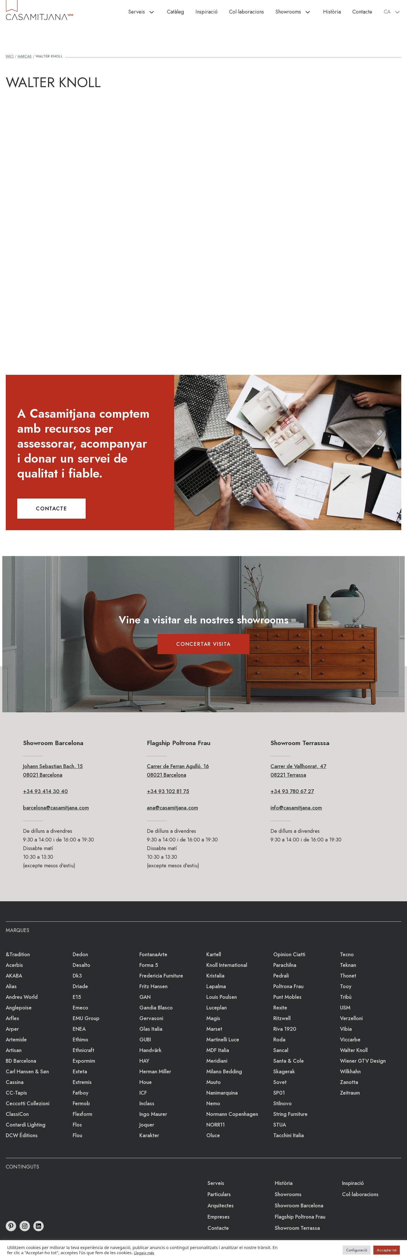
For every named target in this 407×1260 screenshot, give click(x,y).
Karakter (149, 1135)
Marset (214, 1029)
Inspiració (206, 12)
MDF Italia (217, 1050)
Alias (11, 986)
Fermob (81, 1103)
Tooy (346, 986)
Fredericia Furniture (161, 976)
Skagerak (284, 1071)
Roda (279, 1039)
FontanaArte (153, 954)
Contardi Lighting (25, 1125)
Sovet (280, 1082)
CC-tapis (16, 1093)
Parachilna (284, 965)
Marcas (25, 56)
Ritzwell (282, 1018)
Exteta (80, 1071)
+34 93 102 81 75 (168, 791)
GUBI (145, 1039)
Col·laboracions (246, 12)
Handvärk (150, 1050)
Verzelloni (351, 1018)
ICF (143, 1093)
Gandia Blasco (156, 1007)
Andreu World (22, 997)
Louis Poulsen (221, 997)
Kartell (213, 954)
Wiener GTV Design (363, 1061)
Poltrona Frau (288, 986)
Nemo (213, 1103)
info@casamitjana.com (296, 808)
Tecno (347, 954)
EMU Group (86, 1018)
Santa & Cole (288, 1061)
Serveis (144, 12)
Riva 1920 (284, 1029)
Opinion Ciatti (289, 954)
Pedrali (281, 976)
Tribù (346, 997)
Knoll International (226, 965)
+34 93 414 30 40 (45, 791)
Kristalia (215, 976)
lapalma (216, 986)
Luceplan (216, 1007)
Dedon (80, 954)
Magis (213, 1018)
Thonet (348, 976)
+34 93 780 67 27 (292, 791)
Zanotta (349, 1082)
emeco (80, 1007)
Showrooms (296, 12)
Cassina (15, 1082)
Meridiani (216, 1061)
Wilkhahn (350, 1071)
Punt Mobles (287, 997)
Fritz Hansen (153, 986)
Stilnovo (282, 1103)
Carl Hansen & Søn (27, 1071)
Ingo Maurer (153, 1114)
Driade (80, 986)
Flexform (82, 1114)
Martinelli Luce (222, 1039)
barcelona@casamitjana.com (56, 808)
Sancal (280, 1050)
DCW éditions (22, 1135)
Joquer (146, 1125)
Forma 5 (148, 965)
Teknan (348, 965)
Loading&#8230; (203, 223)
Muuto (213, 1082)
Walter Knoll (354, 1050)
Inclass (146, 1103)
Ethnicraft (83, 1050)
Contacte (362, 12)
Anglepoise (19, 1007)
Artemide (16, 1039)
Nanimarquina (222, 1093)
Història (332, 12)
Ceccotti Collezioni (27, 1103)
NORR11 (215, 1125)
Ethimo (80, 1039)
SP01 (279, 1093)
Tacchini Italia (288, 1135)
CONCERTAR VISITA (203, 644)
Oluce (213, 1135)
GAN (145, 997)
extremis (82, 1082)
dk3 (77, 976)
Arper (12, 1029)
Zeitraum (350, 1093)
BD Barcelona (21, 1061)
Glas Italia (150, 1029)
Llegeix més (144, 1253)
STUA (279, 1125)
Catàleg (175, 12)
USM (345, 1007)
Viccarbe (350, 1039)
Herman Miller (155, 1071)
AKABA (14, 976)
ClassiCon (17, 1114)
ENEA (79, 1029)
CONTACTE (51, 508)
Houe (145, 1082)
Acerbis (14, 965)
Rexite (280, 1007)
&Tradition (18, 954)
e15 (77, 997)
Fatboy (81, 1093)
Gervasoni (151, 1018)
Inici (10, 56)
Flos (77, 1125)
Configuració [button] (356, 1250)
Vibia (346, 1029)
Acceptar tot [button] (386, 1250)
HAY (144, 1061)
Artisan (14, 1050)
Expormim (84, 1061)
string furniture (290, 1114)
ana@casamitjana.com (172, 808)
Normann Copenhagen (232, 1114)
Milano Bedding (224, 1071)
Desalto (81, 965)
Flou (77, 1135)
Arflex (12, 1018)
